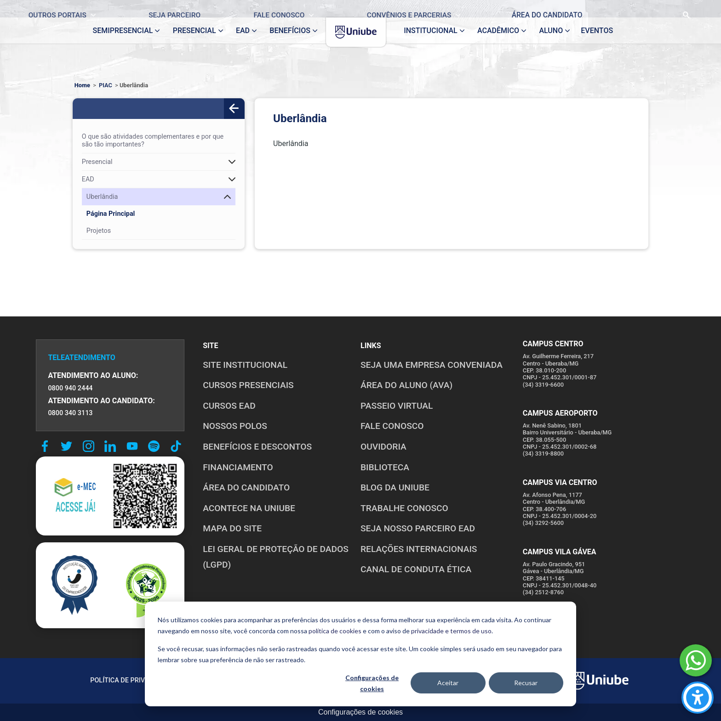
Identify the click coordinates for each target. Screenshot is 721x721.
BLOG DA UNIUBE (394, 487)
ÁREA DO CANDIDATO (246, 487)
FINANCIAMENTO (238, 467)
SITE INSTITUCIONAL (245, 365)
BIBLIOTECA (384, 467)
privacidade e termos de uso (451, 631)
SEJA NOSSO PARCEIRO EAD (417, 528)
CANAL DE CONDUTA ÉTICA (415, 569)
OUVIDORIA (383, 446)
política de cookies (335, 631)
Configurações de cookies (372, 683)
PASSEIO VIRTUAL (396, 405)
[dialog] (360, 654)
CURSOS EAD (229, 405)
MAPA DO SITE (232, 528)
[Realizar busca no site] (652, 8)
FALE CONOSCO (392, 426)
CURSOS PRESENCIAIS (248, 385)
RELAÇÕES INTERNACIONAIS (418, 549)
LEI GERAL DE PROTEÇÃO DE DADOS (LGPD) (276, 557)
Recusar (526, 683)
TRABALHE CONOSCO (404, 508)
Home (82, 85)
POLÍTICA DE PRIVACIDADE (131, 680)
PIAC (105, 85)
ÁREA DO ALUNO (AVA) (406, 385)
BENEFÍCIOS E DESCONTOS (257, 446)
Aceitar (447, 683)
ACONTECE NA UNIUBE (249, 508)
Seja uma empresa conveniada (431, 365)
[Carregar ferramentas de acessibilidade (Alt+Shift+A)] (697, 698)
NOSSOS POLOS (235, 426)
